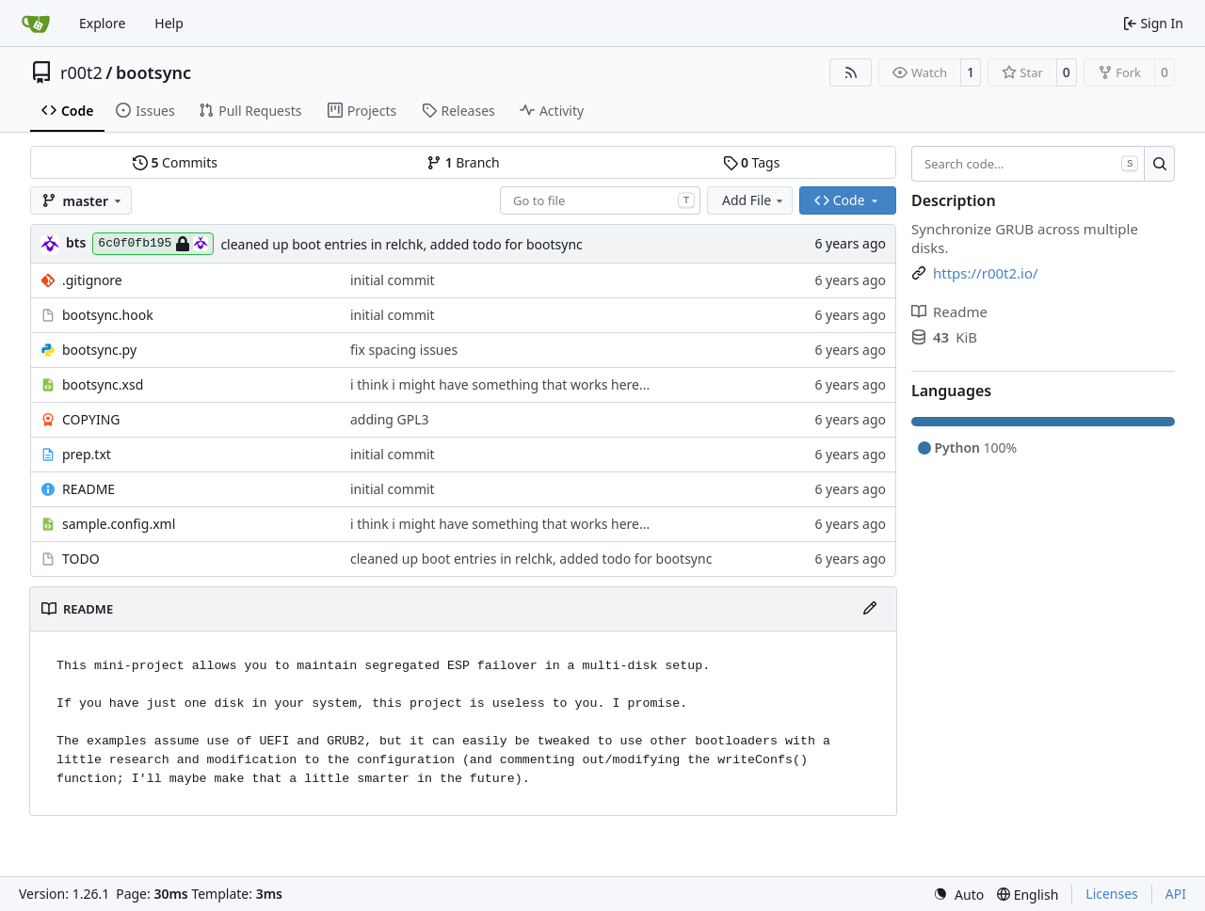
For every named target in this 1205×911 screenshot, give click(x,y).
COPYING (91, 419)
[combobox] (600, 200)
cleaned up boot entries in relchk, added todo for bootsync (401, 244)
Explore (102, 23)
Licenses (1111, 894)
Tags (751, 162)
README (88, 489)
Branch (463, 162)
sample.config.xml (118, 524)
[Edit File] (870, 609)
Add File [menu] (754, 200)
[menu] (958, 894)
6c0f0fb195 (153, 243)
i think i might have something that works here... (500, 384)
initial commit (392, 280)
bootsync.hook (107, 315)
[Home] (35, 23)
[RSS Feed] (851, 72)
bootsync (153, 72)
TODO (81, 558)
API (1175, 894)
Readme (949, 311)
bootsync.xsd (102, 384)
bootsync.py (99, 350)
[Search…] (1159, 164)
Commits (175, 162)
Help (169, 23)
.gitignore (92, 280)
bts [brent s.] (76, 242)
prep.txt (86, 454)
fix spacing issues (404, 350)
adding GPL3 (389, 419)
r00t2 (81, 72)
